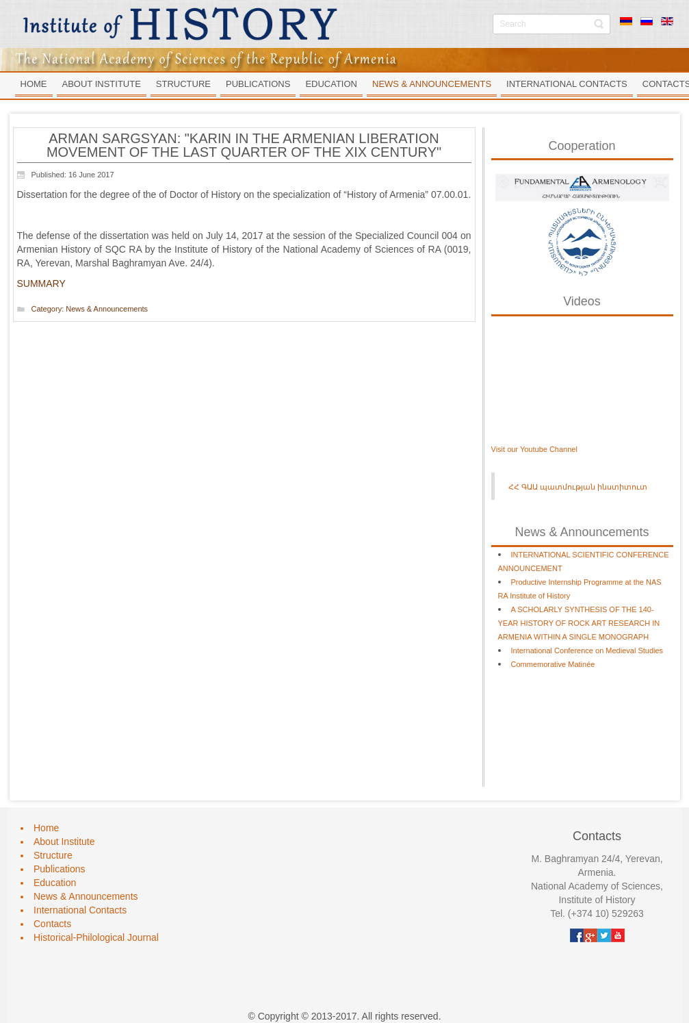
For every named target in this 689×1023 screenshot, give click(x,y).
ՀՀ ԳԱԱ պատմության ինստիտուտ (577, 487)
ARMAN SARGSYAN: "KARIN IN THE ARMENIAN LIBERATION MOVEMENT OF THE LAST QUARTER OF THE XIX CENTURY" (244, 145)
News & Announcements (107, 309)
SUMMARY (41, 283)
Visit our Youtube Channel (534, 449)
